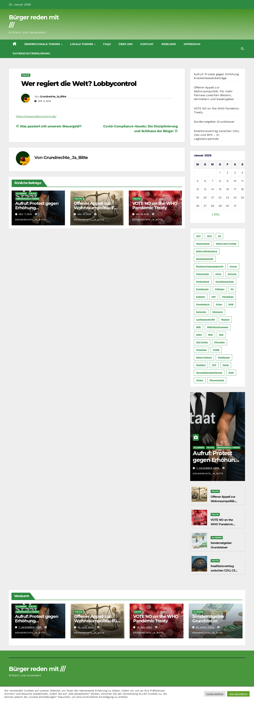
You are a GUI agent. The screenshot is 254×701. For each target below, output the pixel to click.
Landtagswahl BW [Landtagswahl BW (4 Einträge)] (205, 319)
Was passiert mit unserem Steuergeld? (48, 126)
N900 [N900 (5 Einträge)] (199, 334)
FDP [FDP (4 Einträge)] (213, 297)
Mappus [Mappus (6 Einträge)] (225, 319)
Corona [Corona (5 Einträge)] (233, 266)
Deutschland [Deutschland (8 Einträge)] (202, 281)
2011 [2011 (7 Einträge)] (198, 236)
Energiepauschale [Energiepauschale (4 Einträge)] (225, 281)
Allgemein (21, 193)
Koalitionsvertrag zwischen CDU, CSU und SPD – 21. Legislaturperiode (217, 134)
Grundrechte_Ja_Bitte (53, 96)
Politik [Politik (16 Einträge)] (216, 350)
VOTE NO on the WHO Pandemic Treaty (154, 205)
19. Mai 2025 (145, 627)
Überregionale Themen (42, 44)
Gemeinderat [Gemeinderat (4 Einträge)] (203, 304)
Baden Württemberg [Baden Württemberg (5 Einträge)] (206, 251)
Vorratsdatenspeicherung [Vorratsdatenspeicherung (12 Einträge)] (209, 372)
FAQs (107, 44)
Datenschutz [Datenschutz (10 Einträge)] (202, 274)
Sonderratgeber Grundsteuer (214, 121)
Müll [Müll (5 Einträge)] (198, 327)
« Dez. (216, 214)
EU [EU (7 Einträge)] (232, 289)
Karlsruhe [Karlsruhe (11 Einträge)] (201, 312)
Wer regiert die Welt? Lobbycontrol (78, 83)
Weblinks (168, 44)
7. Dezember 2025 (208, 468)
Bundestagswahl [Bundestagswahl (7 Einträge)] (204, 259)
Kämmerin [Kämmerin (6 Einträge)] (217, 312)
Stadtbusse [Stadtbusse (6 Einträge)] (224, 357)
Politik (25, 75)
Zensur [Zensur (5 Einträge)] (199, 380)
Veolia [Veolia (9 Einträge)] (226, 365)
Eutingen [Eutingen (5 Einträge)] (200, 297)
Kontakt (147, 44)
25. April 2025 (205, 627)
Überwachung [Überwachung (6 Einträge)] (217, 380)
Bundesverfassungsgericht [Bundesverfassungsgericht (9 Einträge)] (209, 266)
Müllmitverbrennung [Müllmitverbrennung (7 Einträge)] (217, 327)
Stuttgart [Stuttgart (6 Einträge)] (201, 365)
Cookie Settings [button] (214, 694)
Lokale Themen (82, 44)
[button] (242, 48)
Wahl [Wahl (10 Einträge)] (231, 372)
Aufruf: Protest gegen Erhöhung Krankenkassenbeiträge (217, 463)
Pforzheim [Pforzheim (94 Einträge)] (219, 342)
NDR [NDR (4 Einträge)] (210, 334)
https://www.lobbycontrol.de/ (36, 116)
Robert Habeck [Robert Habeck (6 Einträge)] (204, 357)
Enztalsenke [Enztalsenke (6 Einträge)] (202, 289)
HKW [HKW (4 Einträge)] (231, 304)
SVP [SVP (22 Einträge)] (214, 365)
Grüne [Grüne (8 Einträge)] (219, 304)
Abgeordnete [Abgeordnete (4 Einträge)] (203, 243)
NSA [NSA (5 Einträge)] (221, 334)
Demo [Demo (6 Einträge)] (218, 274)
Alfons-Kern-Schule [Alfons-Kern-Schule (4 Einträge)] (226, 243)
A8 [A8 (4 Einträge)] (219, 236)
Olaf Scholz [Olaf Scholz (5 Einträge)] (202, 342)
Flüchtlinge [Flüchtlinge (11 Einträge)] (228, 297)
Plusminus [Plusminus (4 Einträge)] (201, 350)
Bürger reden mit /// (37, 669)
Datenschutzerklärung (31, 53)
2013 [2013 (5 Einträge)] (209, 236)
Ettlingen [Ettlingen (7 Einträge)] (219, 289)
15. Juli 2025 (86, 627)
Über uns (126, 44)
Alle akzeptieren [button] (238, 694)
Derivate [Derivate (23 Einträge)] (232, 274)
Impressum (192, 44)
